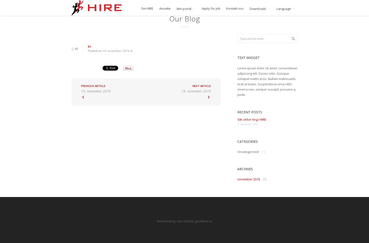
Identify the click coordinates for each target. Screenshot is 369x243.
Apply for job (211, 9)
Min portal (186, 9)
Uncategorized (248, 152)
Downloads (260, 9)
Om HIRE (147, 9)
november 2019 (248, 179)
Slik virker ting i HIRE (251, 119)
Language (286, 9)
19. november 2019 (116, 51)
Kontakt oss (235, 9)
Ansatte (165, 9)
